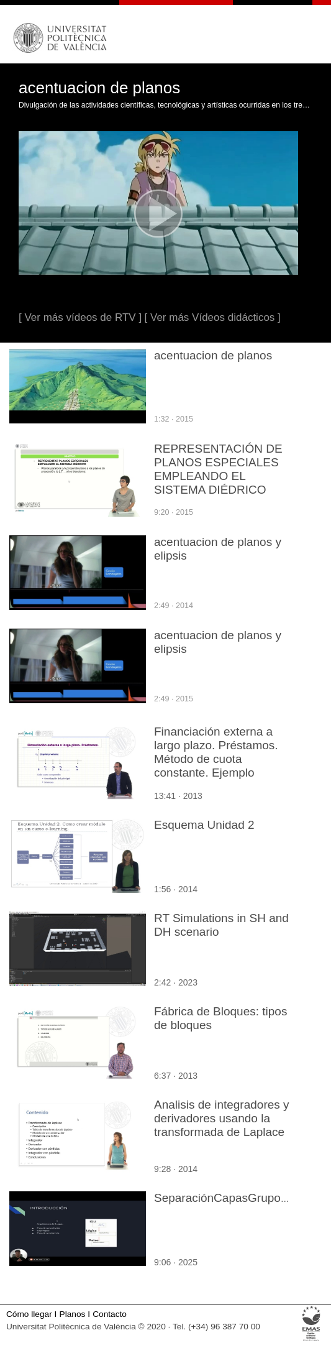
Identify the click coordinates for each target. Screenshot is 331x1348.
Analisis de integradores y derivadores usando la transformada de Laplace (221, 1118)
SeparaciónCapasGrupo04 (224, 1197)
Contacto (110, 1314)
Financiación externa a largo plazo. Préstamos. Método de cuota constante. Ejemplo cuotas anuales (216, 759)
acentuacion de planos (213, 355)
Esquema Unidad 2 (204, 824)
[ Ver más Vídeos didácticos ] (213, 317)
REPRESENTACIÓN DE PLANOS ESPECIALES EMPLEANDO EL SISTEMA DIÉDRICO (218, 469)
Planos (73, 1314)
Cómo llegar (29, 1314)
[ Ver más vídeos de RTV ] (80, 317)
